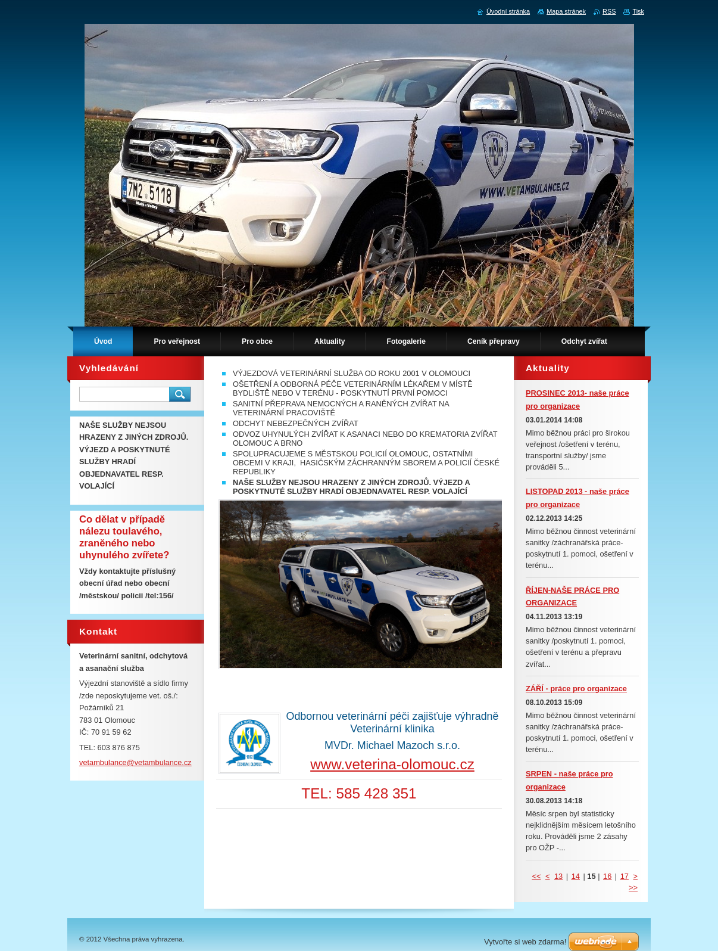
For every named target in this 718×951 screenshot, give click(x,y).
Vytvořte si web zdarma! (525, 941)
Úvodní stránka (508, 11)
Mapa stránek (566, 11)
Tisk (638, 11)
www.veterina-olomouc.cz (392, 764)
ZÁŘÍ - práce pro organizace (576, 688)
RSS (609, 11)
